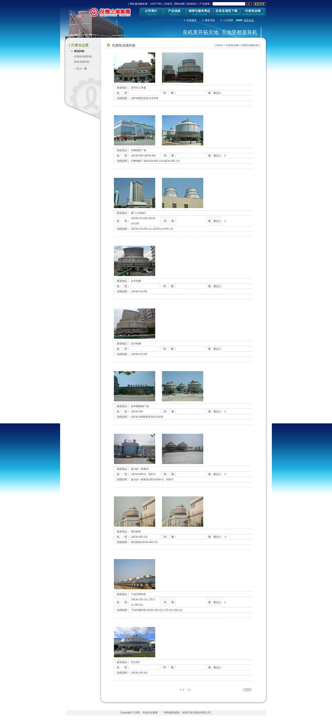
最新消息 (210, 20)
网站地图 (180, 3)
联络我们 (192, 3)
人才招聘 (228, 20)
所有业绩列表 (81, 61)
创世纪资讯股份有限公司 (196, 712)
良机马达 (249, 20)
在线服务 (192, 20)
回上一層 (82, 68)
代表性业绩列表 (83, 56)
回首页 (168, 3)
